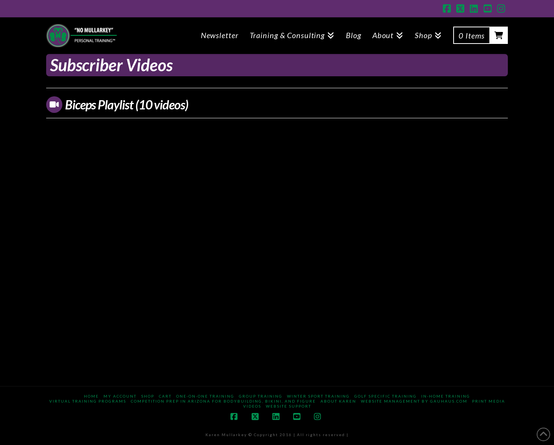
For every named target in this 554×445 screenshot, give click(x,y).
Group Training (260, 396)
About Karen (338, 401)
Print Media (488, 401)
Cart (165, 396)
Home (91, 396)
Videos (252, 406)
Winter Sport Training (318, 396)
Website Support (288, 406)
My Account (120, 396)
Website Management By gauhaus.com (414, 401)
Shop (147, 396)
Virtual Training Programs (87, 401)
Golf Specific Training (385, 396)
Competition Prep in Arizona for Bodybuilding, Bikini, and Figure (223, 401)
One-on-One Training (205, 396)
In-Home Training (445, 396)
